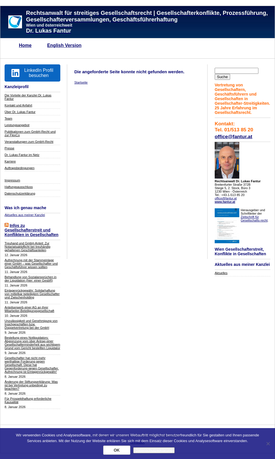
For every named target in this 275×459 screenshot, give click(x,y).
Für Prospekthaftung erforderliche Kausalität (28, 400)
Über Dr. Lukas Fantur (20, 112)
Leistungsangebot (17, 125)
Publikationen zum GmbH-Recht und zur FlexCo (30, 133)
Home (25, 45)
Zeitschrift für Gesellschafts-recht (254, 218)
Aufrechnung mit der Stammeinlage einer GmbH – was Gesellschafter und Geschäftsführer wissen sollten (31, 263)
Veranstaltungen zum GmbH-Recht (29, 141)
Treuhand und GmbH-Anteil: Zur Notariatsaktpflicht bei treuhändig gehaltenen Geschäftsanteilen (27, 247)
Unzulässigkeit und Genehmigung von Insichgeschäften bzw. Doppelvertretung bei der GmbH (31, 324)
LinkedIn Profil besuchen (32, 73)
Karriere (10, 161)
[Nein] (268, 443)
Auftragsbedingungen (20, 168)
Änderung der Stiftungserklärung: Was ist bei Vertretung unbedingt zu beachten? (31, 385)
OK (117, 450)
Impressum (12, 180)
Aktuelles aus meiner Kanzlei (25, 215)
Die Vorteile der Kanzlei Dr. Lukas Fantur (28, 97)
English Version (64, 45)
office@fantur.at (233, 136)
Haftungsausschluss (19, 187)
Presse (9, 148)
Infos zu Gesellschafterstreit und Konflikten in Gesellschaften (31, 230)
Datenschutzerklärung (20, 193)
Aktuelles (221, 273)
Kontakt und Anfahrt (18, 105)
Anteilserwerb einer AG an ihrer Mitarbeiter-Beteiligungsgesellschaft (29, 309)
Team (8, 118)
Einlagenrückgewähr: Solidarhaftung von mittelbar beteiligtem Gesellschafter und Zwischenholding (32, 294)
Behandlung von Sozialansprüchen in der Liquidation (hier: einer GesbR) (31, 278)
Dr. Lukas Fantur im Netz (22, 155)
